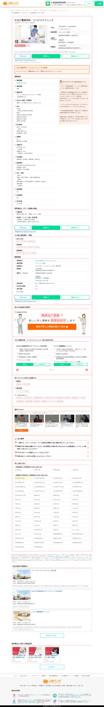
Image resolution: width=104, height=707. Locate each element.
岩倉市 (75, 521)
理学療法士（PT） (22, 82)
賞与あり (17, 51)
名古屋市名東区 (77, 491)
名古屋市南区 (19, 491)
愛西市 (75, 525)
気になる (23, 56)
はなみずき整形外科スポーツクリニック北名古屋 (31, 346)
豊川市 (75, 499)
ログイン (89, 3)
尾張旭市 (37, 521)
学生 (14, 659)
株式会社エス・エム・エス (35, 694)
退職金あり (55, 51)
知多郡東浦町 (58, 542)
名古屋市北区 (77, 478)
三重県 (75, 470)
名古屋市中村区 (39, 482)
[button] (17, 370)
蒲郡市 (56, 508)
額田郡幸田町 (38, 547)
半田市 (37, 499)
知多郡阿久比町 (39, 542)
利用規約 (43, 675)
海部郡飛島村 (19, 542)
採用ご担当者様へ (86, 675)
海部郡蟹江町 (76, 538)
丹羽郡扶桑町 (38, 538)
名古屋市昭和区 (77, 482)
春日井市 (56, 499)
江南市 (37, 512)
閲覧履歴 (60, 4)
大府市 (56, 517)
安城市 (18, 508)
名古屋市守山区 (39, 491)
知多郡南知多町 (77, 542)
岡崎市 (56, 495)
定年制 (60, 51)
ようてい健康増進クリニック (63, 346)
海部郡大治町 (57, 538)
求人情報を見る (41, 364)
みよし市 (75, 529)
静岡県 (37, 470)
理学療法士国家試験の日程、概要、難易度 (51, 656)
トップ (15, 675)
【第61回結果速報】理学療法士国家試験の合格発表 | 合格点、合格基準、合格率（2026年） (19, 656)
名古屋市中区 (58, 482)
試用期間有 (65, 51)
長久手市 (37, 534)
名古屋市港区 (77, 487)
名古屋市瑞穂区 (20, 487)
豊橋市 (37, 495)
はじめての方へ (24, 675)
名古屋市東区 (58, 478)
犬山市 (75, 508)
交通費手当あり (30, 51)
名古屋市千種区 (39, 478)
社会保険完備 (44, 51)
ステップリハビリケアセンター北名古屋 (43, 570)
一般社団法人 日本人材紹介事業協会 (28, 702)
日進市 (37, 525)
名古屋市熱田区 (39, 487)
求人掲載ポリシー (66, 675)
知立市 (18, 521)
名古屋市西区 (19, 482)
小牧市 (56, 512)
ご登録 (99, 3)
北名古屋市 (38, 529)
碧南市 (37, 504)
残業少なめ (37, 51)
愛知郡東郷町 (58, 534)
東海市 (37, 517)
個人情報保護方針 (53, 675)
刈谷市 (56, 504)
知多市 (75, 517)
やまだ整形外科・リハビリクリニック (45, 260)
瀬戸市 (18, 499)
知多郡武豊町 (19, 547)
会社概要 (76, 675)
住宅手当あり (23, 51)
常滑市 (18, 512)
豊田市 (75, 504)
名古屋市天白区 (20, 495)
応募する (25, 364)
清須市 (18, 529)
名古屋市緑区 (58, 491)
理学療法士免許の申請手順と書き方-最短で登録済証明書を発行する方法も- (35, 656)
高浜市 (56, 521)
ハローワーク (34, 675)
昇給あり (50, 51)
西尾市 (37, 508)
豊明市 (18, 525)
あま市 (18, 534)
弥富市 (56, 529)
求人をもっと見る (51, 635)
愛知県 (56, 470)
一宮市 (75, 495)
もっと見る (51, 667)
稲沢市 (75, 512)
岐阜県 (18, 470)
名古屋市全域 (20, 478)
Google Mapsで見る (40, 280)
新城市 (17, 517)
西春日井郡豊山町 (78, 534)
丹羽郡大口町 (19, 538)
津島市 (18, 504)
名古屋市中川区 (58, 487)
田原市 (56, 525)
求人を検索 (54, 4)
